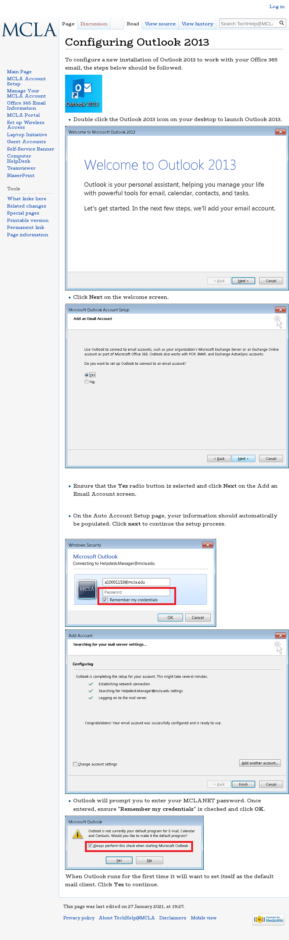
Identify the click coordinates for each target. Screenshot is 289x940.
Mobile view (204, 918)
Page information (27, 234)
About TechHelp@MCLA (127, 918)
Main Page (19, 71)
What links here (26, 198)
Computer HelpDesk (19, 158)
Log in (277, 6)
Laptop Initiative (27, 134)
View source (160, 23)
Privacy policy (78, 918)
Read (133, 23)
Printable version (28, 220)
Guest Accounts (26, 141)
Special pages (23, 212)
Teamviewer (21, 168)
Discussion (94, 23)
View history (197, 23)
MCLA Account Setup (26, 81)
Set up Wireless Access (25, 125)
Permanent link (25, 227)
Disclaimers (172, 918)
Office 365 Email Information (26, 105)
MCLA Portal (23, 115)
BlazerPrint (21, 175)
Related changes (26, 205)
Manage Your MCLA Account (26, 93)
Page (68, 23)
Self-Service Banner (30, 148)
